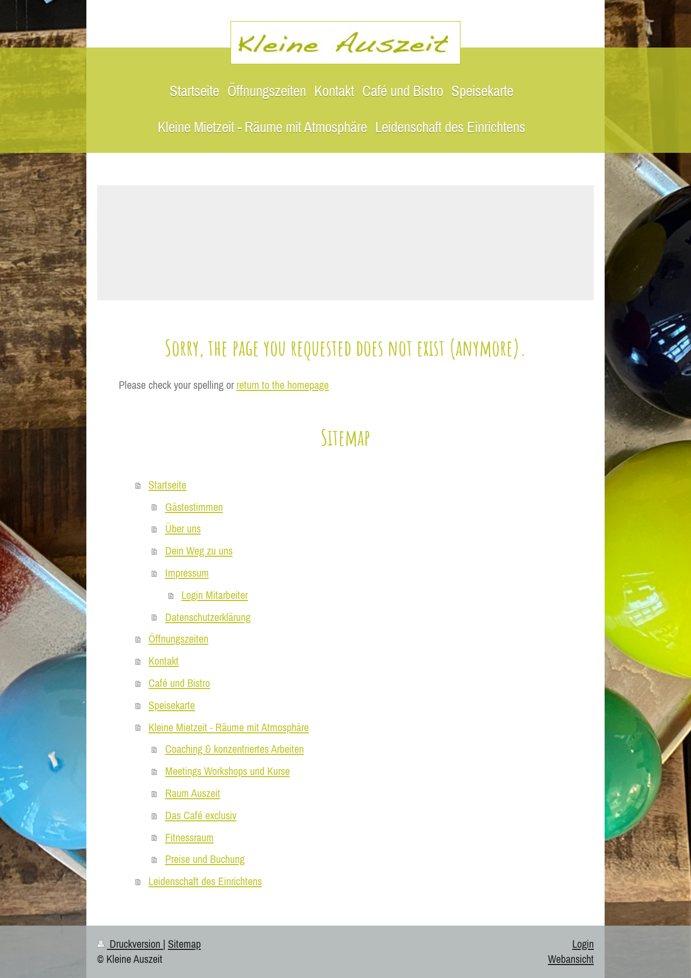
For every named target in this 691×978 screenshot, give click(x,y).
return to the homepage (282, 385)
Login (583, 943)
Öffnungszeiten (178, 638)
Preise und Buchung (205, 859)
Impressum (187, 572)
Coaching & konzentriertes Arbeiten (234, 749)
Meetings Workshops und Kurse (227, 771)
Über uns (183, 528)
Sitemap (184, 943)
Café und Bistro (179, 683)
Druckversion (130, 943)
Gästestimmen (194, 507)
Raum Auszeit (192, 793)
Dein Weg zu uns (199, 550)
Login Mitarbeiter (214, 595)
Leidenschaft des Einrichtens (205, 881)
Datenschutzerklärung (207, 617)
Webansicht (571, 959)
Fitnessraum (189, 837)
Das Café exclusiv (200, 815)
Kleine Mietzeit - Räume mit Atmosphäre (228, 727)
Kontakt (163, 661)
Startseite (167, 484)
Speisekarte (171, 705)
